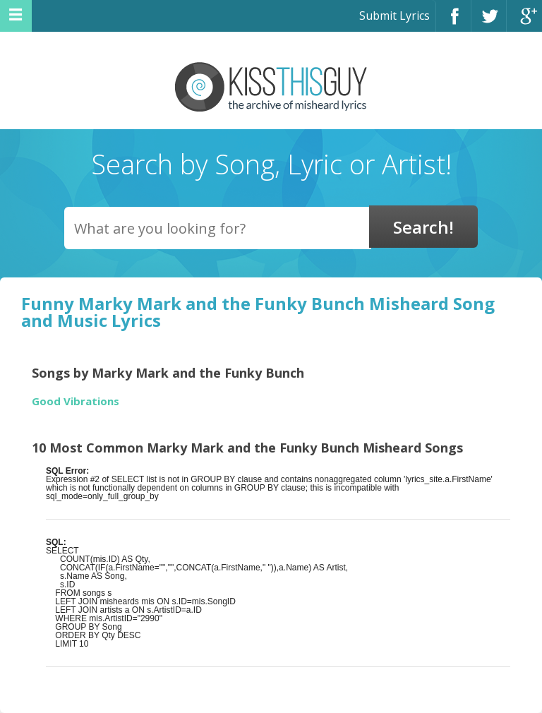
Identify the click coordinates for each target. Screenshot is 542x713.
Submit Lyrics (394, 15)
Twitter (488, 22)
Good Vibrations (75, 401)
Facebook (453, 22)
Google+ (524, 22)
